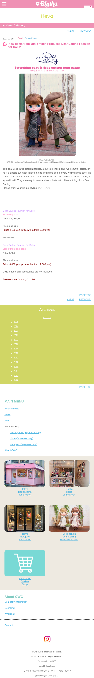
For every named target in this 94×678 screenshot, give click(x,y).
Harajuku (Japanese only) (23, 444)
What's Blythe (11, 408)
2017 (16, 357)
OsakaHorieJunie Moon (69, 478)
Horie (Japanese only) (21, 438)
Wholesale (10, 613)
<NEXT (70, 31)
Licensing (9, 608)
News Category (15, 25)
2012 (16, 380)
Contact (8, 625)
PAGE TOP (85, 295)
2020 (16, 344)
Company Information (15, 602)
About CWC (10, 450)
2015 (16, 366)
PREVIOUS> (85, 31)
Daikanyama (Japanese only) (25, 432)
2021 (16, 340)
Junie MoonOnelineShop (24, 568)
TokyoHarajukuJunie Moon (24, 523)
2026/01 (47, 317)
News (7, 414)
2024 (16, 326)
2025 (16, 322)
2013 (16, 375)
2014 (16, 371)
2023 (16, 331)
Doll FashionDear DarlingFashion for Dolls (69, 523)
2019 (16, 348)
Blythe (47, 4)
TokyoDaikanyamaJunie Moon (24, 478)
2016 (16, 362)
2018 (16, 353)
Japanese (87, 6)
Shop (7, 420)
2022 (16, 335)
